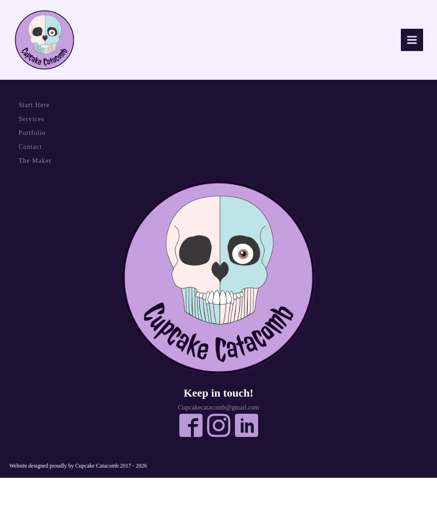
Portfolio (32, 132)
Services (31, 119)
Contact (30, 146)
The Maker (35, 160)
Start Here (34, 105)
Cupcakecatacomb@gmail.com (218, 407)
